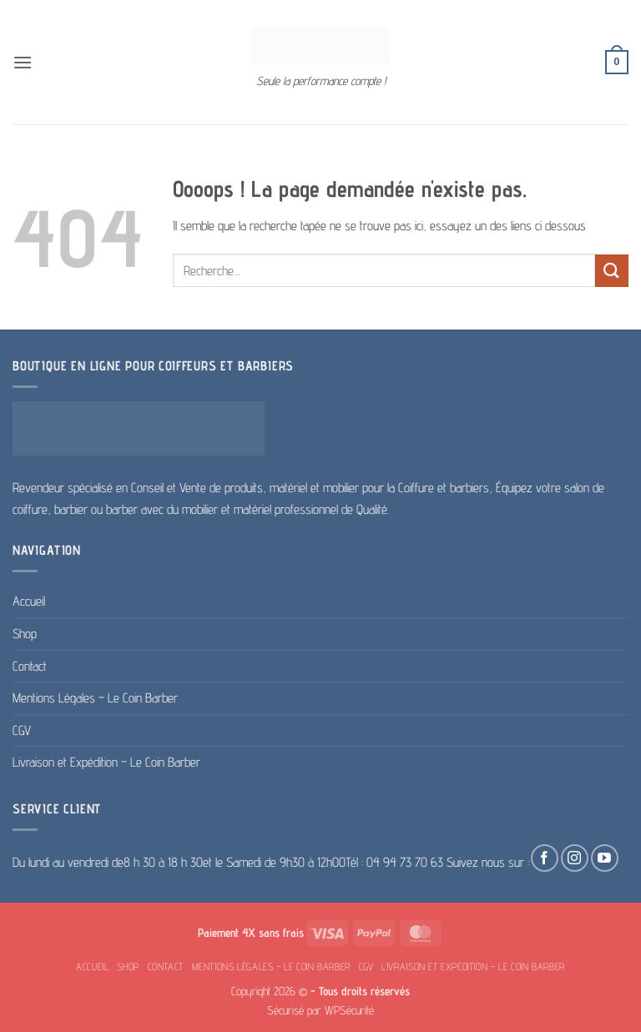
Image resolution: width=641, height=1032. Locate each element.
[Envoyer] (611, 270)
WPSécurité (349, 1010)
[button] (23, 62)
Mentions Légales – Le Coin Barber (95, 698)
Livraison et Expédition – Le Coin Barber (106, 762)
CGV (22, 730)
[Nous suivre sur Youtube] (604, 858)
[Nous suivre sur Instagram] (574, 858)
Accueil (29, 601)
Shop (25, 634)
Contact (30, 666)
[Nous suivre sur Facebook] (544, 858)
